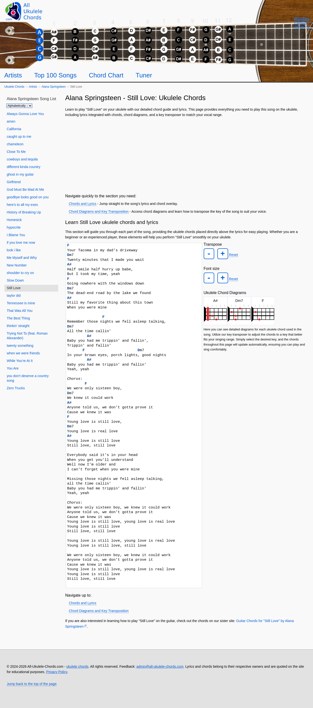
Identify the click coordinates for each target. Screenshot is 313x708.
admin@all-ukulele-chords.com (159, 666)
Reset (231, 254)
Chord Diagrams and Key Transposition (99, 211)
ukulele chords (77, 666)
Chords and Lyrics (82, 204)
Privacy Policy (56, 672)
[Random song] (287, 26)
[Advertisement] (186, 154)
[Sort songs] (19, 106)
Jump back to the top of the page (32, 684)
